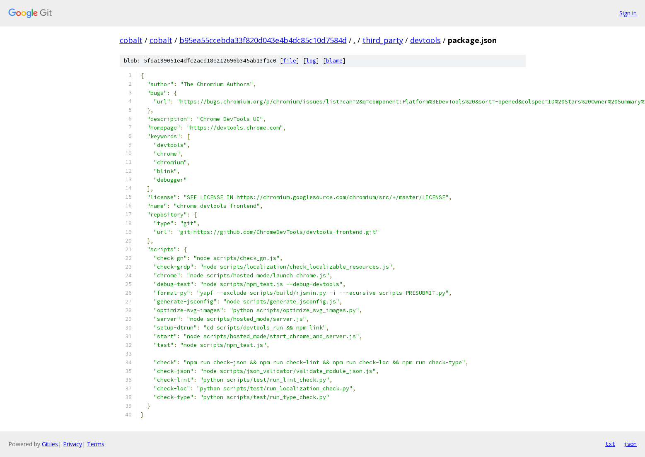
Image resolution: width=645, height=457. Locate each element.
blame (334, 60)
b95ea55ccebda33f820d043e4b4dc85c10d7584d (263, 40)
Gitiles (50, 444)
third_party (382, 40)
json (630, 443)
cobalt (131, 40)
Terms (95, 444)
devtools (425, 40)
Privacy (72, 444)
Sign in (628, 13)
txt (610, 443)
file (289, 60)
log (311, 60)
